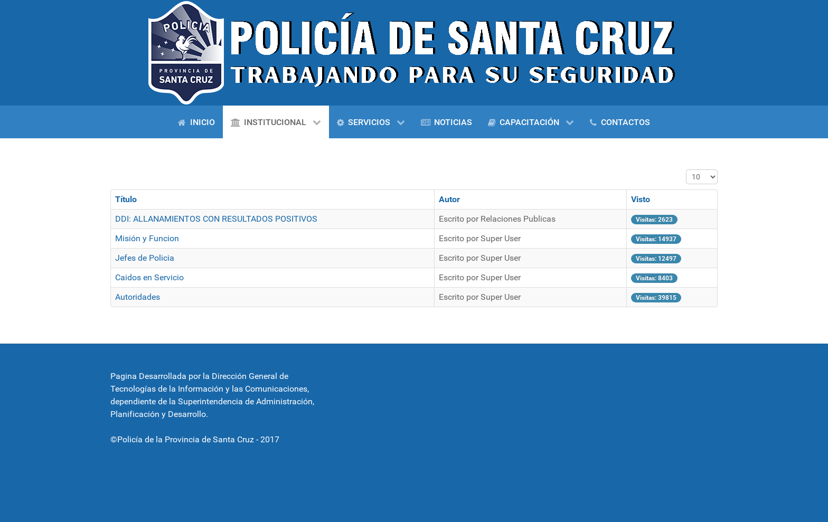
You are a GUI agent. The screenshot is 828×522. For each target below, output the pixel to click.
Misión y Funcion (147, 238)
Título (126, 199)
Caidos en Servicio (149, 277)
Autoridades (137, 297)
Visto (640, 199)
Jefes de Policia (144, 258)
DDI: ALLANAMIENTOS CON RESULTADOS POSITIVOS (216, 219)
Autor (449, 199)
